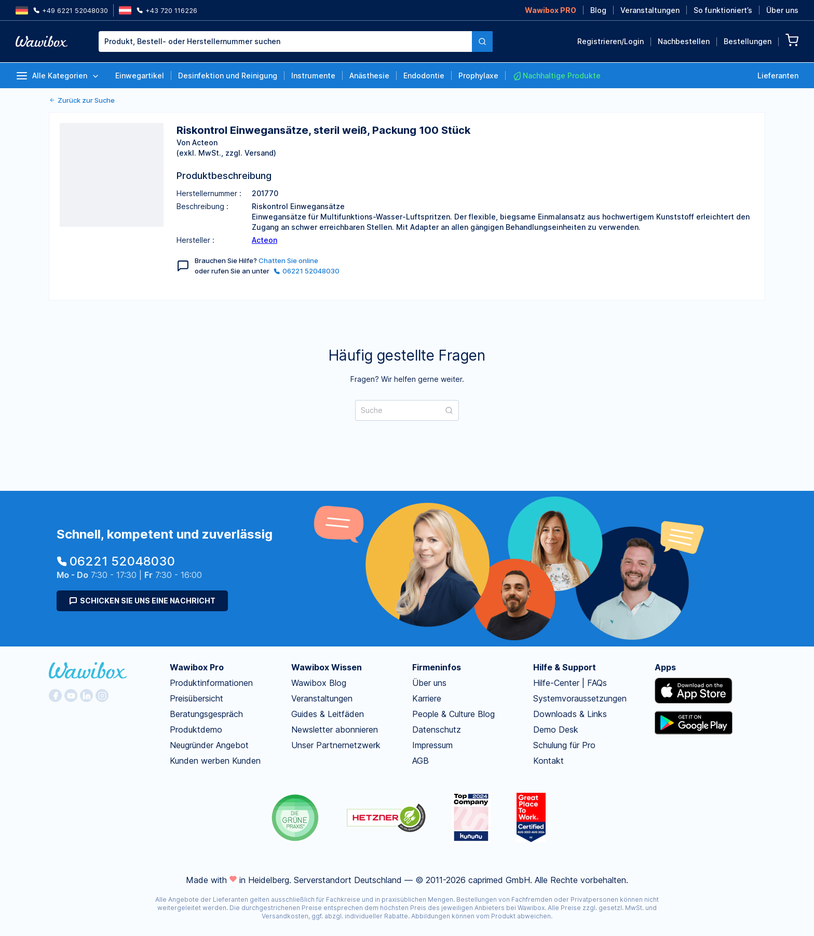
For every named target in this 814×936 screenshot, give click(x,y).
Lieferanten (777, 75)
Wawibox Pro (197, 667)
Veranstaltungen (650, 10)
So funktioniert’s (723, 10)
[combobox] (285, 41)
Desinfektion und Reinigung (227, 75)
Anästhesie (369, 75)
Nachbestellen (684, 41)
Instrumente (313, 75)
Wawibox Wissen (326, 667)
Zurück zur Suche (82, 100)
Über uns (782, 10)
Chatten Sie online (288, 260)
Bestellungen (747, 41)
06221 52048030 (307, 271)
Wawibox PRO (550, 10)
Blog (598, 10)
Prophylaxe (478, 75)
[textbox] (285, 41)
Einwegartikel (139, 75)
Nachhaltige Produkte (556, 76)
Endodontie (423, 75)
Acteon (264, 240)
